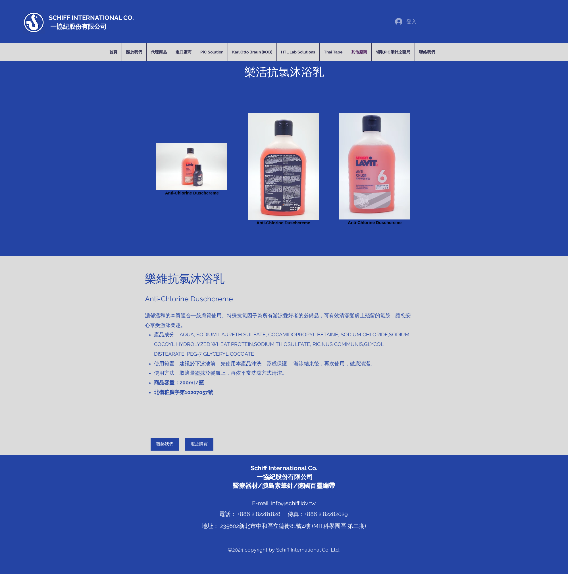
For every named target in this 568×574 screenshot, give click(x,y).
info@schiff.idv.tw (293, 503)
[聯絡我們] (165, 444)
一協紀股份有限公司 (78, 26)
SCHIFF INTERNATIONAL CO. (91, 17)
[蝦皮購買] (199, 444)
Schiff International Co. (284, 468)
